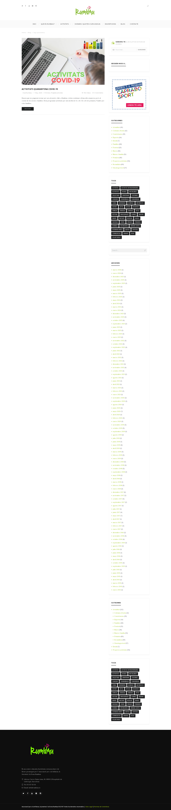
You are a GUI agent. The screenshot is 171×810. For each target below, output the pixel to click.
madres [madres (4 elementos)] (141, 214)
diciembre (118, 277)
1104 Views (87, 93)
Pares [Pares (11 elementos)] (122, 222)
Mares (115, 151)
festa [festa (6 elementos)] (137, 210)
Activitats (64, 24)
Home (24, 32)
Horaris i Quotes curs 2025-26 (87, 24)
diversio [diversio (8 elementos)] (130, 203)
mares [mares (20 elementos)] (114, 218)
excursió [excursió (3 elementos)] (136, 207)
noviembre (118, 280)
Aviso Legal (89, 807)
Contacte (134, 24)
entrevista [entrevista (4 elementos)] (140, 203)
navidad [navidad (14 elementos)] (115, 222)
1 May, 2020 (38, 93)
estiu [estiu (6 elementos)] (121, 207)
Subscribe (142, 49)
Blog (123, 24)
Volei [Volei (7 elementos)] (132, 233)
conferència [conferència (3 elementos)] (125, 199)
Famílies (116, 144)
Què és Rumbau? (48, 24)
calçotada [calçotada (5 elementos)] (115, 195)
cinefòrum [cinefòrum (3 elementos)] (125, 195)
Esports (116, 137)
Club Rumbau (27, 93)
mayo (116, 290)
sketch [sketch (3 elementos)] (127, 229)
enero (117, 273)
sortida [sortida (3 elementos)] (135, 229)
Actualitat (116, 127)
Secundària (117, 164)
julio (116, 438)
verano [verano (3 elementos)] (125, 233)
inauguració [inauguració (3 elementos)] (124, 214)
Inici (34, 24)
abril (116, 303)
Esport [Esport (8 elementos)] (114, 207)
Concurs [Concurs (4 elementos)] (115, 199)
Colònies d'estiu (118, 131)
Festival (115, 148)
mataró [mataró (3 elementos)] (121, 218)
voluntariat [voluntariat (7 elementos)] (116, 237)
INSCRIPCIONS (110, 24)
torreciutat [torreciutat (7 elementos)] (116, 233)
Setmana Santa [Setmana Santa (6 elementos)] (117, 229)
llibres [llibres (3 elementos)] (134, 214)
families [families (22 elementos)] (130, 210)
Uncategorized (118, 168)
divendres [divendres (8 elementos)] (122, 203)
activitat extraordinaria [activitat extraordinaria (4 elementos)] (129, 188)
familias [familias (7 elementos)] (122, 210)
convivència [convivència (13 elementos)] (135, 199)
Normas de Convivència (101, 807)
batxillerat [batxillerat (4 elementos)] (133, 191)
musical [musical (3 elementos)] (129, 218)
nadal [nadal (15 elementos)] (137, 218)
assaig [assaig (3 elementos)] (124, 191)
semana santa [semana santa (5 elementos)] (135, 226)
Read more (28, 108)
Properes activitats (57, 93)
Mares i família (118, 154)
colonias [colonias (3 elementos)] (135, 195)
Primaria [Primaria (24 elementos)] (137, 222)
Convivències (117, 134)
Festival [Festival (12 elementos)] (114, 214)
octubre (117, 320)
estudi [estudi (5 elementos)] (128, 207)
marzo (117, 270)
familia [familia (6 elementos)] (114, 210)
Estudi (115, 141)
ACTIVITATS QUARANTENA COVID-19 (40, 89)
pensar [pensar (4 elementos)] (129, 222)
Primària (47, 93)
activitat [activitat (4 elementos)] (115, 188)
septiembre (119, 283)
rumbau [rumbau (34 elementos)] (114, 226)
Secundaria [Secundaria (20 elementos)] (124, 226)
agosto (117, 378)
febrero (117, 297)
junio (116, 287)
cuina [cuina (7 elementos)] (114, 203)
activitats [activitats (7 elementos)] (115, 191)
